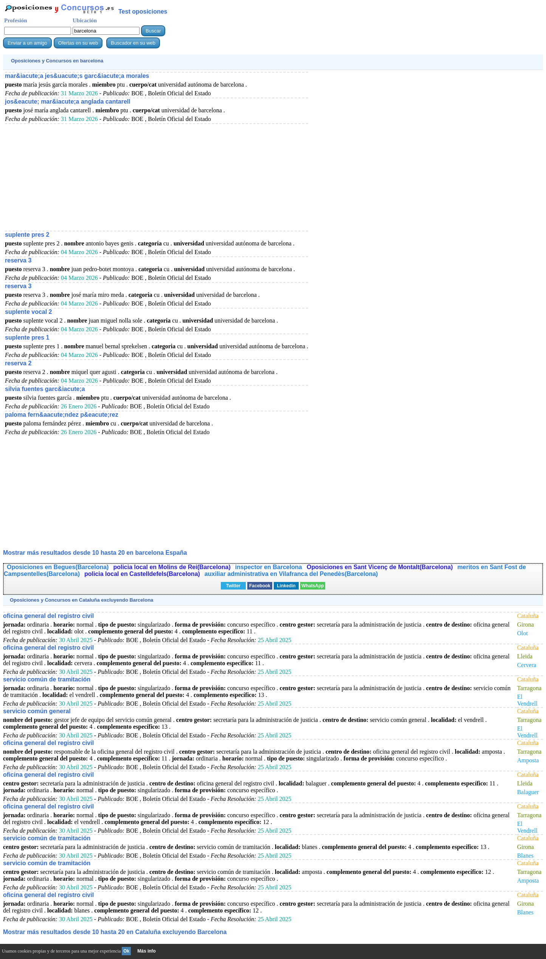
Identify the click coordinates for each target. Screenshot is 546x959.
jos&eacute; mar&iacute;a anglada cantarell (67, 101)
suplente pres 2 (27, 234)
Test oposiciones (143, 11)
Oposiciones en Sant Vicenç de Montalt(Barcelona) (380, 567)
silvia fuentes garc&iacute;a (45, 389)
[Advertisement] (156, 177)
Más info (146, 951)
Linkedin (286, 585)
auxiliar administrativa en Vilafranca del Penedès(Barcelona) (291, 574)
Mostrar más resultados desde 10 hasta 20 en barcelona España (95, 552)
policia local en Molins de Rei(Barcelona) (171, 567)
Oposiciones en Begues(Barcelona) (58, 567)
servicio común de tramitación (46, 679)
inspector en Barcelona (269, 567)
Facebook (259, 585)
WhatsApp (312, 585)
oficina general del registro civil (48, 616)
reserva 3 (18, 260)
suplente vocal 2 (28, 312)
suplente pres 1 (27, 337)
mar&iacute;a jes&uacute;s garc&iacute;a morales (77, 76)
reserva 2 (18, 363)
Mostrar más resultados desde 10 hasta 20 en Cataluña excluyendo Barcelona (114, 932)
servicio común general (37, 711)
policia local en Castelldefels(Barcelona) (142, 574)
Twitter (233, 585)
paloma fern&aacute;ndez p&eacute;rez (61, 414)
